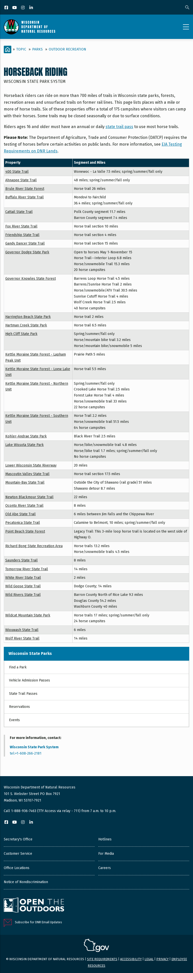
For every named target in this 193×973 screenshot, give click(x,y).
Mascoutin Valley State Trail (27, 474)
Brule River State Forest (24, 189)
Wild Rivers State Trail (23, 595)
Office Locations (16, 868)
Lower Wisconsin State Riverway (31, 465)
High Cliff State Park (21, 334)
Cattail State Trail (19, 212)
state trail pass (119, 126)
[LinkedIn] (31, 8)
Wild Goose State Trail (23, 586)
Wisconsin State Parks (30, 653)
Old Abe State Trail (20, 514)
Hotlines (105, 839)
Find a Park (18, 667)
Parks (37, 49)
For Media (106, 853)
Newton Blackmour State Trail (29, 497)
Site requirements (102, 959)
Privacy (162, 959)
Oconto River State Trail (24, 505)
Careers (104, 868)
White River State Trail (23, 578)
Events (14, 720)
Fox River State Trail (21, 226)
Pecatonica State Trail (22, 523)
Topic (21, 49)
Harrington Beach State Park (28, 317)
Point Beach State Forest (25, 531)
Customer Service (18, 853)
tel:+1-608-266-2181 (25, 753)
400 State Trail (17, 171)
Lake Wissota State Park (24, 445)
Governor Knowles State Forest (30, 278)
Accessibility (131, 959)
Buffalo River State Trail (24, 197)
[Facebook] (7, 8)
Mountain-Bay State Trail (24, 482)
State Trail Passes (23, 694)
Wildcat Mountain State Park (27, 615)
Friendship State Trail (22, 235)
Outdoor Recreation (67, 49)
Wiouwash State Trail (21, 630)
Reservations (19, 707)
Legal (149, 959)
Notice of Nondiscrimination (26, 882)
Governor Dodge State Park (27, 252)
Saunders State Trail (21, 560)
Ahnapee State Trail (21, 180)
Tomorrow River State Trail (26, 569)
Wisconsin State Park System (34, 747)
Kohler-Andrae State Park (26, 436)
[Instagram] (23, 8)
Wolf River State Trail (22, 638)
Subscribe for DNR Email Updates (38, 922)
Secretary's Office (18, 839)
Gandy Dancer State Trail (25, 243)
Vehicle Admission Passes (29, 680)
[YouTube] (15, 8)
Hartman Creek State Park (26, 325)
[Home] (7, 49)
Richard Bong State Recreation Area (34, 546)
